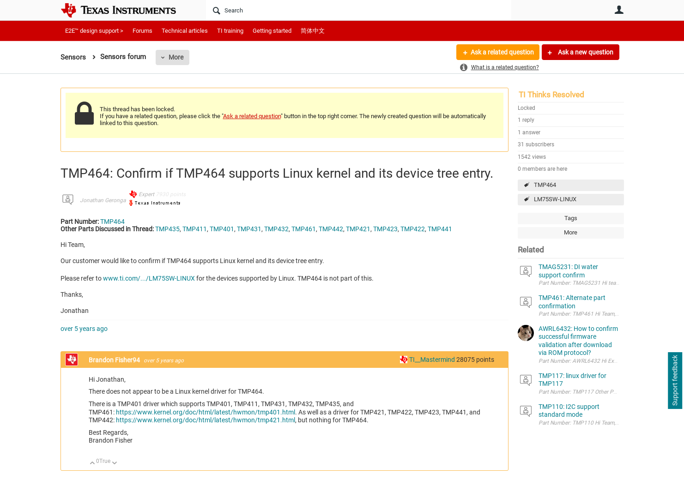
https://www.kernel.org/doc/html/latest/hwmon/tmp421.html (205, 420)
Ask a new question (585, 52)
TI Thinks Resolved (551, 94)
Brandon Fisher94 (115, 360)
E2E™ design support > (94, 30)
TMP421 (358, 229)
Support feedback (674, 380)
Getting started (272, 30)
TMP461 (303, 229)
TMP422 (412, 229)
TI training (230, 30)
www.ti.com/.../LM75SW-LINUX (149, 278)
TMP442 (331, 229)
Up (93, 464)
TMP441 (440, 229)
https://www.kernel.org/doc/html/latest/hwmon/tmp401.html (205, 412)
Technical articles (185, 30)
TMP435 (167, 229)
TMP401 (222, 229)
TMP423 (385, 229)
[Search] (358, 10)
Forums (142, 30)
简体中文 (313, 30)
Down (114, 464)
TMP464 (545, 184)
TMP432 (276, 229)
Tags (570, 218)
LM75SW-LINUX (555, 199)
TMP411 (194, 229)
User (619, 9)
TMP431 (249, 229)
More (176, 57)
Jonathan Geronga (103, 200)
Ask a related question (502, 52)
